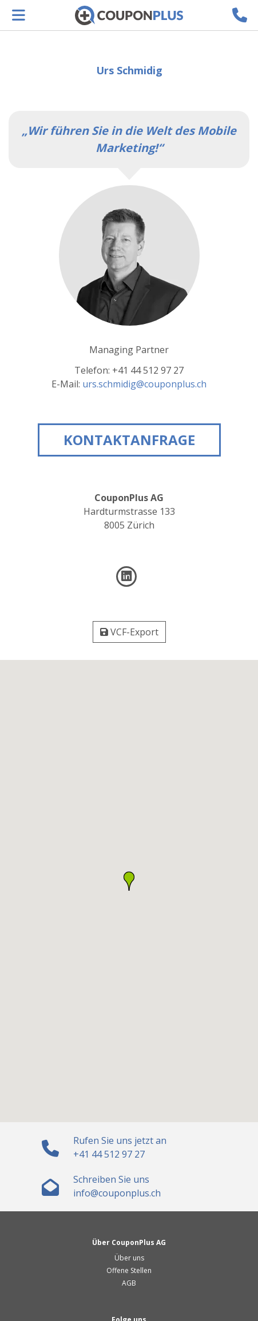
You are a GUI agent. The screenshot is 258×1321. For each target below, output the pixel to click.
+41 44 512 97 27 (109, 1154)
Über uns (129, 1258)
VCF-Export (129, 632)
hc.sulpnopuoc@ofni (117, 1193)
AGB (129, 1283)
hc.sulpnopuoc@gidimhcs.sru (144, 384)
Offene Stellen (129, 1270)
